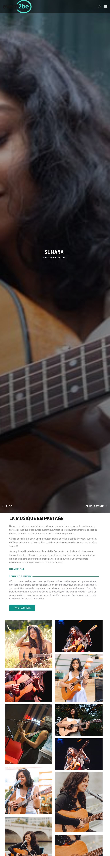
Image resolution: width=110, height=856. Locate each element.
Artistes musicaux (51, 258)
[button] (16, 569)
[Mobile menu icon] (105, 6)
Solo (63, 258)
